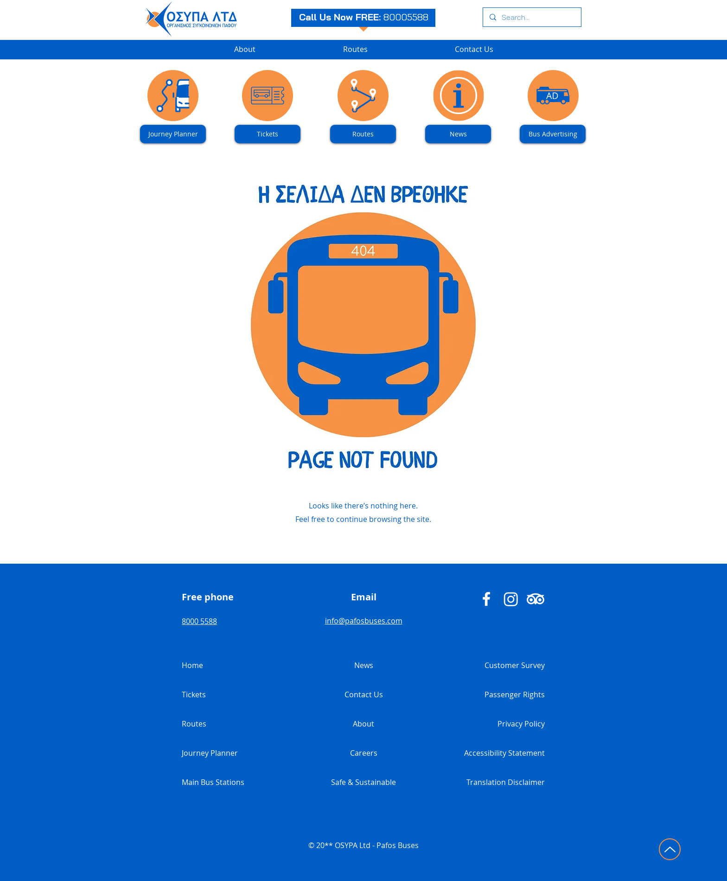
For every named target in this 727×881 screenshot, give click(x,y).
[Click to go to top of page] (670, 849)
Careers (363, 753)
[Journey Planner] (173, 134)
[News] (458, 134)
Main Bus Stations (213, 782)
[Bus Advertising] (553, 134)
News (363, 665)
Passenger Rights (515, 694)
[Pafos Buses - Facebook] (486, 599)
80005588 (405, 17)
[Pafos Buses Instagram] (511, 599)
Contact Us (363, 694)
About (363, 724)
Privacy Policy (521, 724)
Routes (194, 724)
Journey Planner (210, 753)
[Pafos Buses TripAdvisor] (535, 599)
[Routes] (363, 134)
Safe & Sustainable (363, 782)
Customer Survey (515, 665)
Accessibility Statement (504, 753)
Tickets (194, 694)
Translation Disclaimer (505, 782)
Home (192, 665)
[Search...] (531, 17)
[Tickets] (267, 134)
